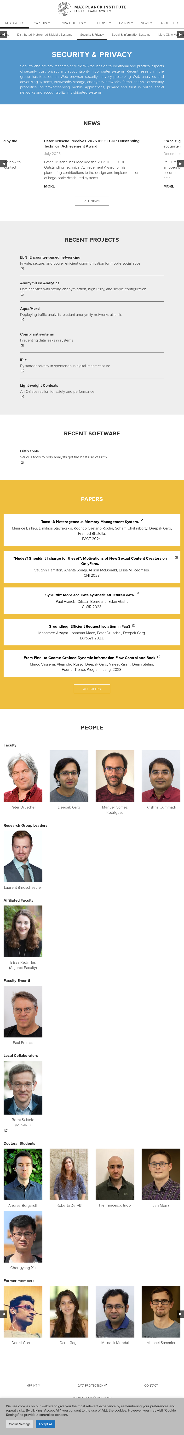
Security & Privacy (92, 34)
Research (13, 23)
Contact (151, 1385)
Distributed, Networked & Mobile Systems (44, 34)
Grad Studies (72, 23)
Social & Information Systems (131, 34)
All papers (92, 689)
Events (124, 23)
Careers (40, 23)
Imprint (31, 1385)
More (49, 186)
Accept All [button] (45, 1424)
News (145, 23)
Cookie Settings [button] (19, 1424)
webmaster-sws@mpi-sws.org (92, 1397)
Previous (3, 163)
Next (180, 163)
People (102, 23)
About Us (168, 23)
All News (92, 201)
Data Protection (90, 1385)
